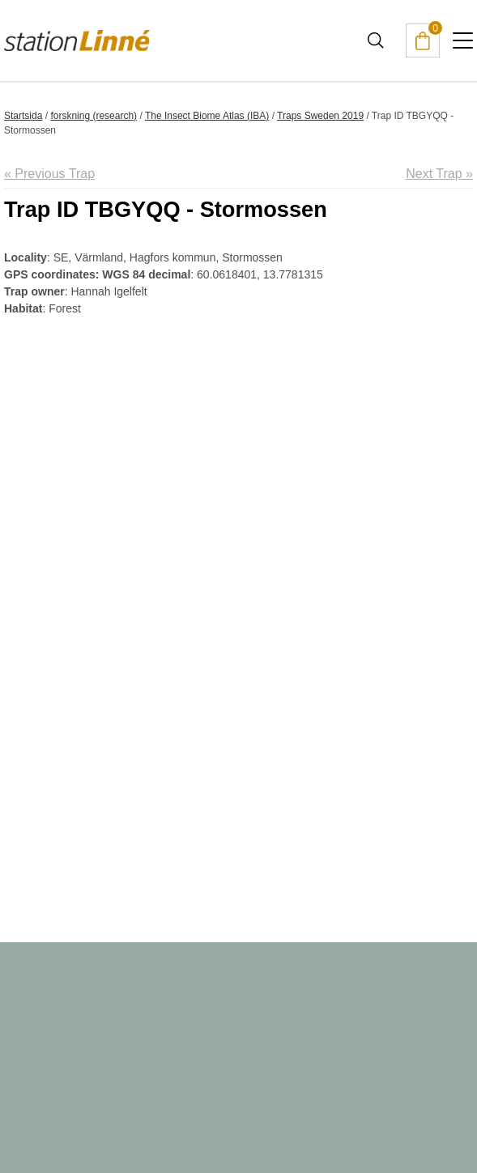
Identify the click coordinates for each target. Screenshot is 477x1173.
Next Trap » (439, 174)
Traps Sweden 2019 (320, 115)
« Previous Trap (49, 174)
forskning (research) (93, 115)
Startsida (23, 115)
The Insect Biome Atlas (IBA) (207, 115)
